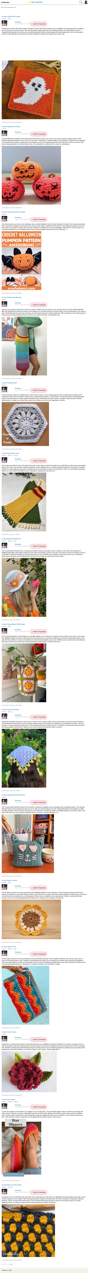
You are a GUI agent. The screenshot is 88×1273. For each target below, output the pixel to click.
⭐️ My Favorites (36, 2)
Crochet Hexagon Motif (9, 383)
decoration (18, 207)
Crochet (4, 18)
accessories (5, 122)
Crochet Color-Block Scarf (10, 453)
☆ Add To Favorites (39, 24)
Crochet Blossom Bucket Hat (11, 539)
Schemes (10, 1187)
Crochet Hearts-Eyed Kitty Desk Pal (13, 795)
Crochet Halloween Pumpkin (11, 126)
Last (11, 1264)
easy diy (12, 122)
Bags (15, 948)
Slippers (16, 1101)
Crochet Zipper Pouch (9, 946)
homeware (18, 122)
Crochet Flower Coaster (9, 880)
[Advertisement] (44, 48)
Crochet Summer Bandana (10, 709)
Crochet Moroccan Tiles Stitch (11, 1185)
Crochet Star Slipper (8, 1099)
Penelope (18, 22)
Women (10, 455)
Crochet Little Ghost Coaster (11, 16)
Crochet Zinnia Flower (9, 1032)
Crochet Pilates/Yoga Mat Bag (11, 297)
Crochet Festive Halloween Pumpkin (13, 212)
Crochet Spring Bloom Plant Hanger (13, 624)
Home (9, 18)
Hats (15, 541)
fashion (17, 534)
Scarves (16, 455)
